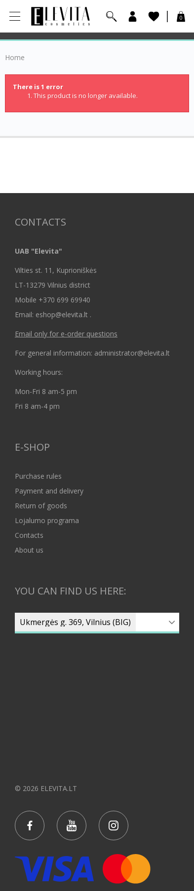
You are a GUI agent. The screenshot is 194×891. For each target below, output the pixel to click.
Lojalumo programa (47, 520)
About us (29, 550)
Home (15, 57)
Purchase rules (38, 476)
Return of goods (41, 505)
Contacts (29, 535)
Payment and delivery (49, 490)
